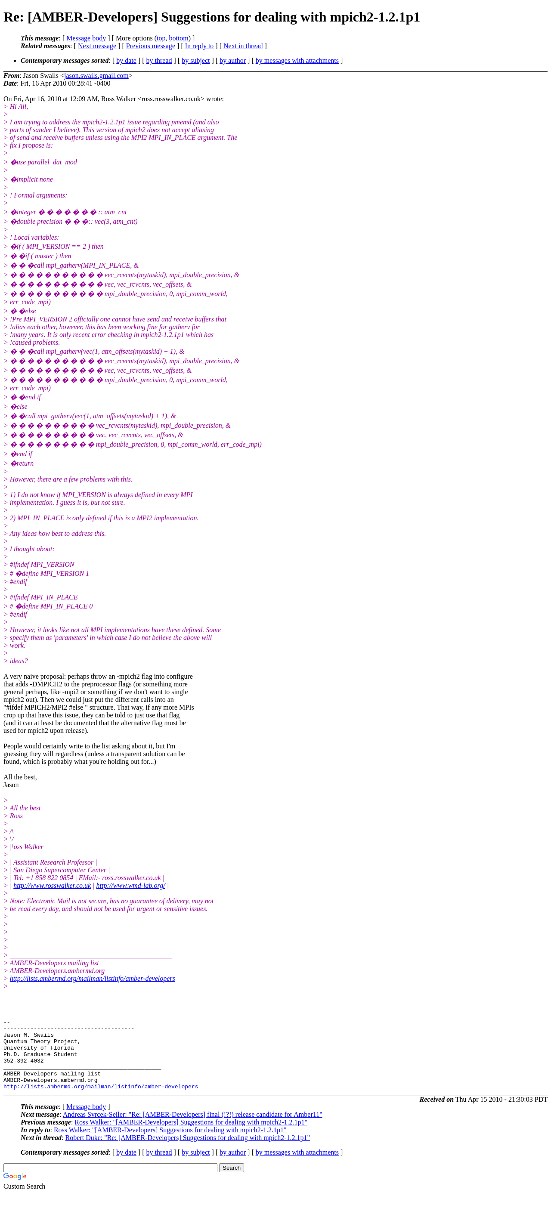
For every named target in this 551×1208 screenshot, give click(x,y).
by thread (159, 60)
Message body (86, 38)
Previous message (150, 45)
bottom (178, 38)
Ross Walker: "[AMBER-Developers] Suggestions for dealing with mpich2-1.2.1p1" (190, 1136)
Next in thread (243, 45)
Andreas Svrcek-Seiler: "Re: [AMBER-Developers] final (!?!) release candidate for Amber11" (192, 1128)
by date (126, 60)
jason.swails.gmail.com (96, 75)
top (161, 38)
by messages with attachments (297, 60)
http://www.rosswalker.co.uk (52, 885)
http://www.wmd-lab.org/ (130, 885)
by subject (196, 60)
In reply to (199, 45)
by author (233, 60)
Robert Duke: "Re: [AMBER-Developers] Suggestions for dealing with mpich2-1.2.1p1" (187, 1151)
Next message (97, 45)
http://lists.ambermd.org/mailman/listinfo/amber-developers (92, 978)
